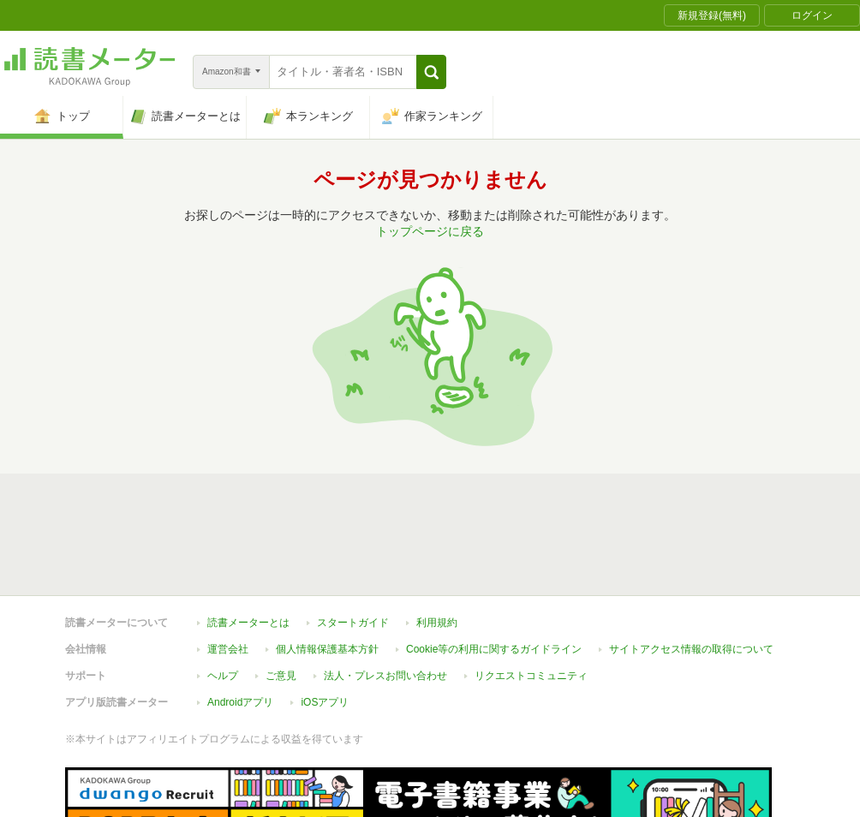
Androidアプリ (240, 623)
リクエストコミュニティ (531, 597)
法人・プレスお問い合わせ (385, 597)
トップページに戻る (430, 231)
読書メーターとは (248, 544)
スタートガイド (353, 544)
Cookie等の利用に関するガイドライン (494, 570)
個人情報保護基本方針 (327, 570)
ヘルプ (222, 597)
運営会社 (227, 570)
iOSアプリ (325, 623)
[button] (431, 72)
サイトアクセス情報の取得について (691, 570)
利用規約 (436, 544)
